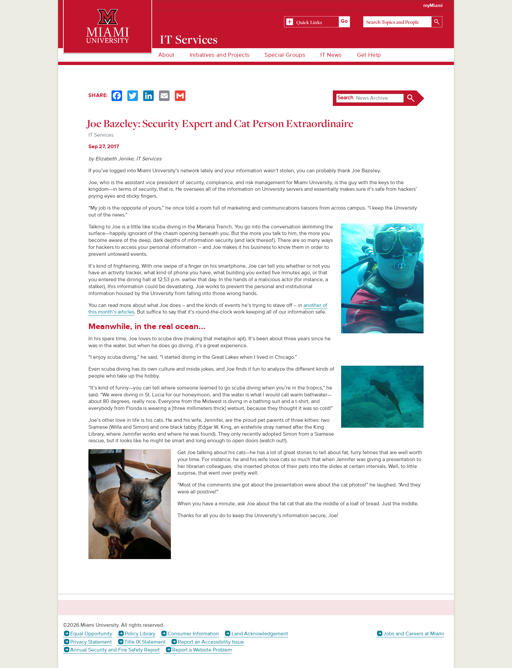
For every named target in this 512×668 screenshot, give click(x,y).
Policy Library (140, 633)
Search (345, 97)
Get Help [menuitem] (369, 54)
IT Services (189, 39)
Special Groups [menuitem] (285, 54)
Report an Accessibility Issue (211, 642)
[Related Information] (317, 22)
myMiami (433, 6)
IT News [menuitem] (330, 54)
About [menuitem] (166, 54)
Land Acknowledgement (260, 633)
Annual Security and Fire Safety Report (115, 650)
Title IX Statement (145, 642)
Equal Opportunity (91, 633)
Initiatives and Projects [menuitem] (219, 54)
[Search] (403, 22)
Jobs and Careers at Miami (413, 633)
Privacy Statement (91, 642)
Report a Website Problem (202, 650)
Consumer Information (193, 633)
